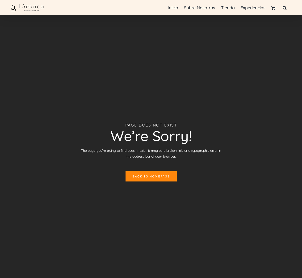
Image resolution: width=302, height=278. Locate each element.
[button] (285, 7)
